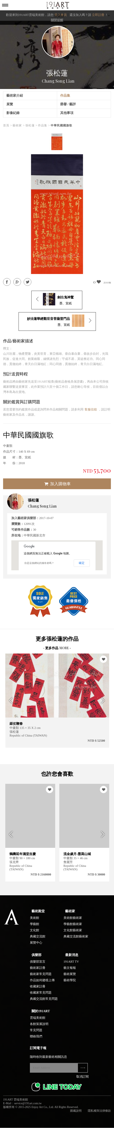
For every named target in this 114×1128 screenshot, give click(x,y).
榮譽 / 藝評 (68, 104)
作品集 (65, 95)
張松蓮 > (31, 125)
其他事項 (66, 113)
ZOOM (107, 282)
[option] (57, 142)
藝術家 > (19, 125)
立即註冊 (98, 15)
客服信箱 (91, 409)
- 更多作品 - (57, 648)
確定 (82, 563)
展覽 (9, 104)
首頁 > (7, 125)
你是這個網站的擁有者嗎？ (39, 563)
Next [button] (104, 700)
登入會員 (60, 15)
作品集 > (44, 125)
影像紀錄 (13, 113)
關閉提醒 (57, 20)
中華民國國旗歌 (61, 125)
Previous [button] (9, 700)
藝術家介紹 (14, 95)
